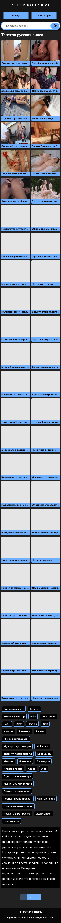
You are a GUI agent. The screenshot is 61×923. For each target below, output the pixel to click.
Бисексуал (43, 761)
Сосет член (48, 716)
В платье (24, 731)
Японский (25, 761)
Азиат (31, 768)
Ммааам (8, 761)
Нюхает (8, 731)
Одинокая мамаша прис (18, 806)
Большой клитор (14, 716)
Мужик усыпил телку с (18, 783)
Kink (45, 723)
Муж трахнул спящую (17, 746)
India (33, 716)
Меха (19, 723)
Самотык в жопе (14, 709)
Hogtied (32, 723)
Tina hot (34, 709)
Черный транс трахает (18, 798)
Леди (7, 723)
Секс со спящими (30, 912)
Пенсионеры (11, 821)
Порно (30, 5)
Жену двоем (43, 813)
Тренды (16, 15)
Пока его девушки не (17, 791)
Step (43, 768)
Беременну (44, 753)
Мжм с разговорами (16, 738)
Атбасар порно (13, 768)
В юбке (40, 731)
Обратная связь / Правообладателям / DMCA (30, 917)
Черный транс (46, 798)
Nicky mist (42, 746)
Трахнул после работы (18, 753)
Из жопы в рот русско (17, 813)
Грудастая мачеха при (17, 776)
